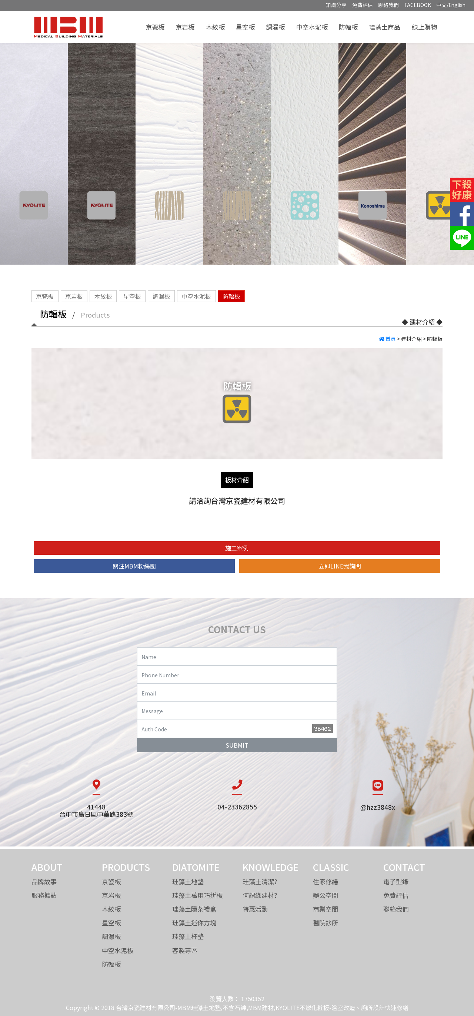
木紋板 (215, 26)
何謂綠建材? (260, 895)
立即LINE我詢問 (339, 565)
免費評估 (362, 5)
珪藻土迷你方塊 (194, 922)
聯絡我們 (388, 5)
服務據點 (44, 895)
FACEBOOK (417, 5)
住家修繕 (325, 881)
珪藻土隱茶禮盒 (194, 908)
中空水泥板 (312, 26)
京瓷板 (155, 26)
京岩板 (185, 26)
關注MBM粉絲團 (134, 565)
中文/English (450, 5)
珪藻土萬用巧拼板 (197, 895)
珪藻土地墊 (188, 881)
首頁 (387, 338)
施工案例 (237, 547)
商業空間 (325, 908)
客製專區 (184, 950)
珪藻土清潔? (260, 881)
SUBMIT (237, 745)
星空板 (245, 26)
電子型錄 (395, 881)
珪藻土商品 (384, 26)
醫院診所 (325, 922)
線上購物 (424, 26)
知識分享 (336, 5)
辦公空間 (325, 895)
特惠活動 (255, 908)
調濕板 (275, 26)
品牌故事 (44, 881)
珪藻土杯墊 (188, 936)
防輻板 (348, 26)
